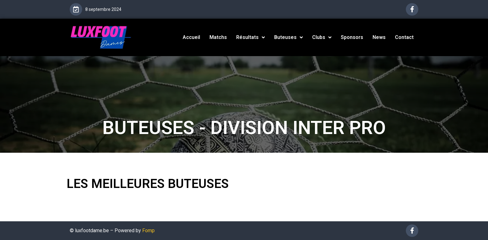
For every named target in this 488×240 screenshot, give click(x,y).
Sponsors (352, 37)
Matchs (218, 37)
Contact (404, 37)
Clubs (321, 37)
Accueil (191, 37)
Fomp (148, 230)
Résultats (250, 37)
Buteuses (288, 37)
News (379, 37)
